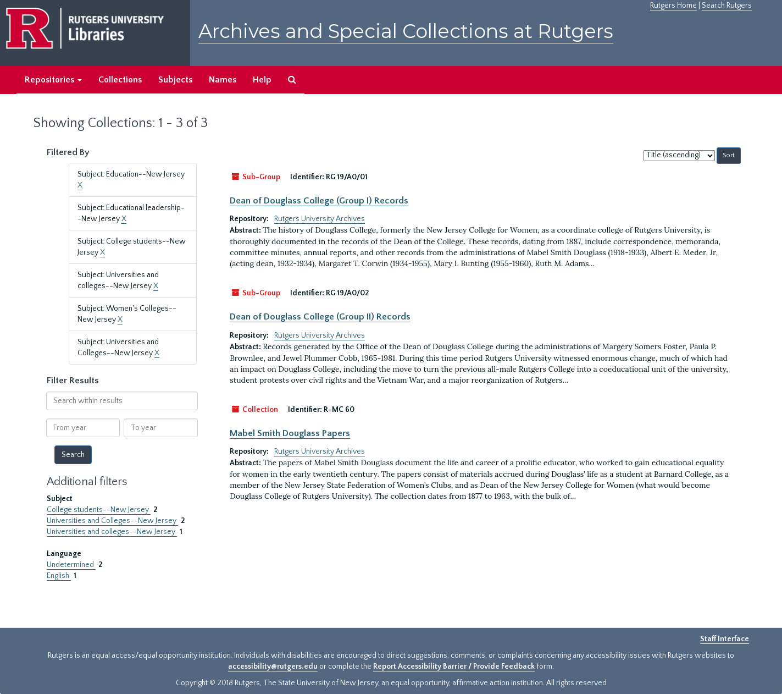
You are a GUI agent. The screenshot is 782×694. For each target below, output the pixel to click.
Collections (120, 80)
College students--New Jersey (99, 509)
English (59, 575)
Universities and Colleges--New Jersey (112, 520)
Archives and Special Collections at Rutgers (405, 31)
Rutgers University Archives (319, 218)
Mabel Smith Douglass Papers (290, 433)
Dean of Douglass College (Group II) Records (320, 317)
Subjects (175, 80)
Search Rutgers (727, 5)
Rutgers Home (673, 5)
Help (262, 80)
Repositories (53, 80)
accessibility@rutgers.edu (273, 666)
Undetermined (71, 564)
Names (222, 80)
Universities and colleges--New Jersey (112, 531)
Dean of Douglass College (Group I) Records (319, 201)
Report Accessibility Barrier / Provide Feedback (454, 666)
